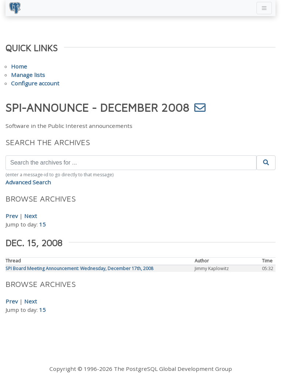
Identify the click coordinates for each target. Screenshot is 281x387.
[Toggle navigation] (264, 8)
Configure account (35, 83)
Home (19, 66)
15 (42, 224)
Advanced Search (28, 182)
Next (30, 216)
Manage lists (28, 74)
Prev (11, 216)
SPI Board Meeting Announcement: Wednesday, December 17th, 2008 (79, 268)
